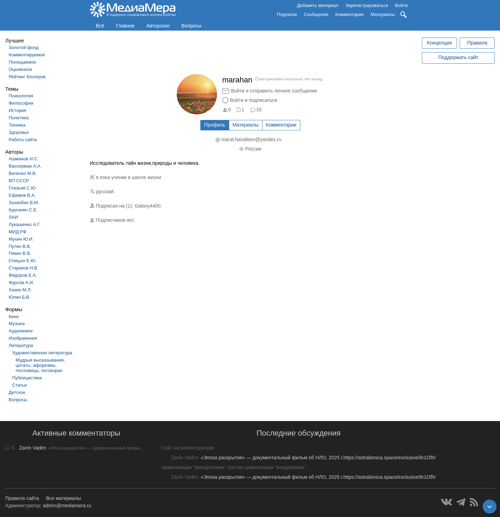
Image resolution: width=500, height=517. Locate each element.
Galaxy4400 (148, 206)
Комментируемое (27, 54)
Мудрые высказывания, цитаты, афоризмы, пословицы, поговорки (40, 365)
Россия (253, 149)
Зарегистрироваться (366, 5)
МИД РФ (17, 231)
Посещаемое (22, 62)
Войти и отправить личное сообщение (274, 91)
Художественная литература (42, 352)
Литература (21, 345)
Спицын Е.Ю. (22, 260)
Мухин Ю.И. (21, 239)
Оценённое (20, 69)
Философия (21, 103)
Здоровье (19, 132)
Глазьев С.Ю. (23, 188)
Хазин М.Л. (20, 289)
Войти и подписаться (253, 100)
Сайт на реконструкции (187, 448)
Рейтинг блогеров (27, 76)
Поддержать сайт (458, 57)
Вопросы (191, 26)
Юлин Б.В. (20, 297)
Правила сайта (22, 498)
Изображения (23, 338)
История (17, 110)
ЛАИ (13, 217)
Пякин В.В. (20, 253)
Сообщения (316, 14)
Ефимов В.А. (22, 195)
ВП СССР (19, 180)
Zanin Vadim (32, 448)
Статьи (19, 385)
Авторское (158, 26)
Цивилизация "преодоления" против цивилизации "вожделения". (234, 467)
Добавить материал (317, 5)
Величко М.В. (23, 173)
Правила (477, 43)
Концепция (439, 43)
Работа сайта (23, 139)
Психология (21, 95)
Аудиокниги (21, 330)
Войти (401, 5)
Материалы (382, 14)
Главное (125, 26)
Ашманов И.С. (24, 158)
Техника (17, 125)
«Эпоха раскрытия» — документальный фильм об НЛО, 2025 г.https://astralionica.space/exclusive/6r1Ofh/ (318, 457)
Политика (19, 117)
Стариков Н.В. (24, 267)
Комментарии (349, 14)
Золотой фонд (24, 47)
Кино (14, 316)
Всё (100, 26)
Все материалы (63, 498)
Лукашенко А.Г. (24, 224)
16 (259, 109)
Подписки (287, 14)
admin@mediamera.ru (67, 505)
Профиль (214, 125)
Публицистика (27, 377)
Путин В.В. (20, 246)
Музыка (17, 323)
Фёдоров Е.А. (23, 275)
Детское (17, 392)
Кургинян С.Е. (23, 209)
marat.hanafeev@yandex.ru (251, 139)
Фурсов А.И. (21, 282)
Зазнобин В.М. (24, 202)
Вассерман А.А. (25, 166)
